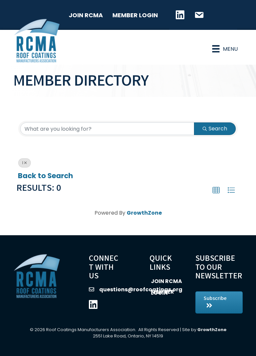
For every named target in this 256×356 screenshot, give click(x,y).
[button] (216, 190)
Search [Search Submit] (215, 128)
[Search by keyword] (107, 128)
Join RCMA (86, 15)
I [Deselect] (24, 163)
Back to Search (45, 176)
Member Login (135, 15)
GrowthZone (144, 213)
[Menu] (225, 49)
